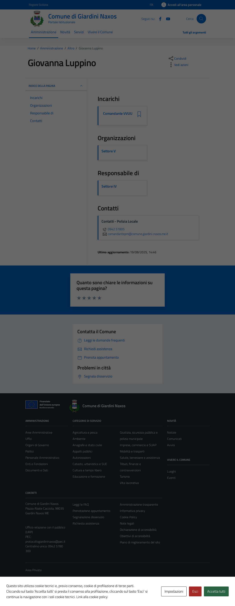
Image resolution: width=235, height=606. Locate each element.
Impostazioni (174, 591)
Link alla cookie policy (92, 597)
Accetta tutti (216, 591)
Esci (195, 591)
